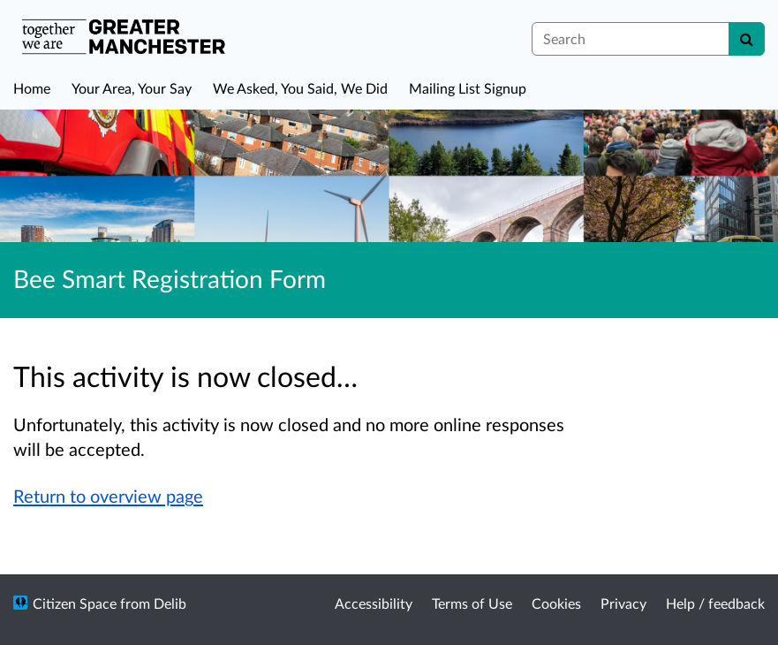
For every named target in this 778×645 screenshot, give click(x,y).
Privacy (623, 603)
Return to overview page (108, 495)
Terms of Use (472, 603)
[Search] (747, 39)
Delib (170, 603)
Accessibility (373, 603)
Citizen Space (75, 603)
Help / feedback (715, 603)
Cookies (556, 603)
